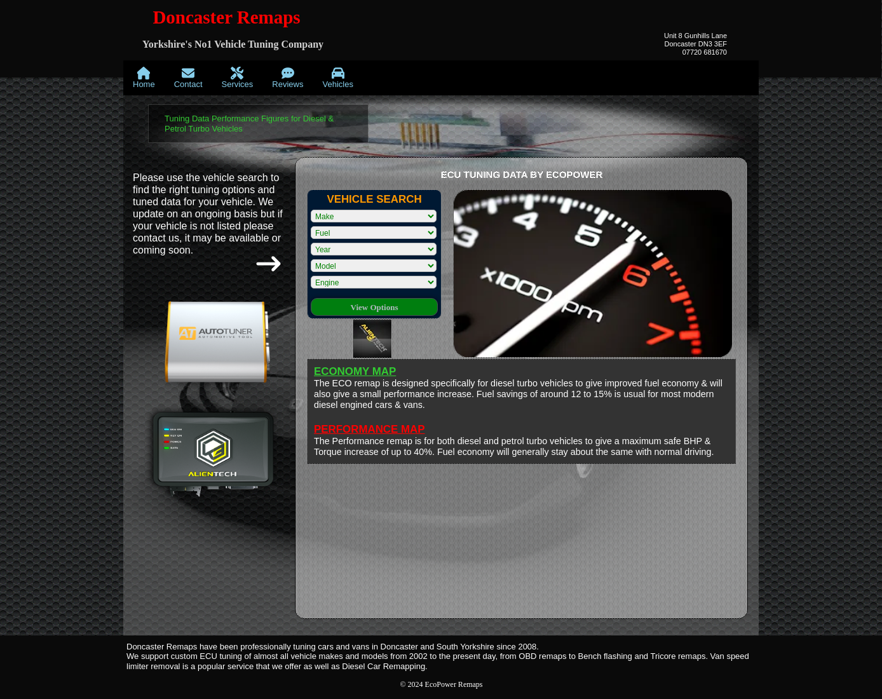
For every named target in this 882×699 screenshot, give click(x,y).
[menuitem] (144, 77)
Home (144, 78)
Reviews (287, 78)
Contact (188, 78)
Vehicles (337, 78)
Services (238, 78)
